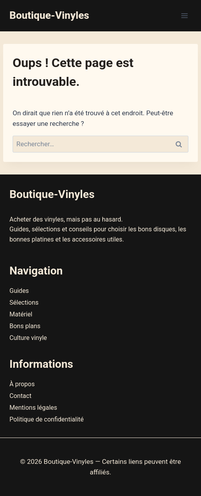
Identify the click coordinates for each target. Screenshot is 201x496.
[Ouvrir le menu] (184, 15)
